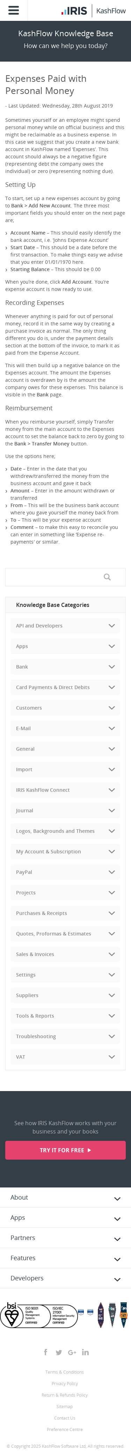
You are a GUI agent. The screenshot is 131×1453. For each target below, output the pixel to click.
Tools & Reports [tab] (35, 1015)
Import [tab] (24, 769)
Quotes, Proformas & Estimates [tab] (53, 933)
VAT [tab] (20, 1056)
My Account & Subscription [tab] (48, 851)
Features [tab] (23, 1258)
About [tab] (19, 1197)
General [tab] (25, 748)
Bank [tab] (22, 666)
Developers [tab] (27, 1278)
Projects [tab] (26, 892)
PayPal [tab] (24, 872)
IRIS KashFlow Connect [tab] (43, 790)
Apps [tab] (22, 646)
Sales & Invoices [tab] (35, 954)
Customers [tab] (29, 707)
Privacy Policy (65, 1384)
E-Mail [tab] (23, 728)
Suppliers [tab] (27, 995)
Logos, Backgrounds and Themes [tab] (55, 831)
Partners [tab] (22, 1237)
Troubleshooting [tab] (36, 1036)
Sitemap (65, 1406)
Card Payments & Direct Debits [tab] (53, 687)
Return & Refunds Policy (65, 1395)
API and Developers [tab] (39, 625)
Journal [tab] (24, 810)
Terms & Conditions (64, 1372)
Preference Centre (65, 1429)
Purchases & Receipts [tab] (41, 913)
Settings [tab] (26, 974)
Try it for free (63, 1150)
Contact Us (64, 1418)
